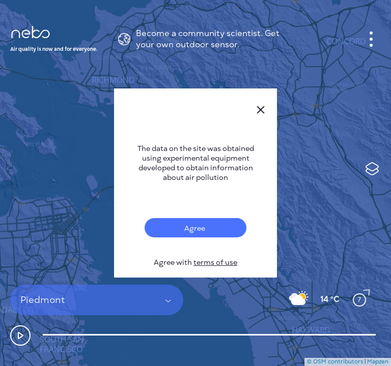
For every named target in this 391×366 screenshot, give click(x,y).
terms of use (215, 262)
